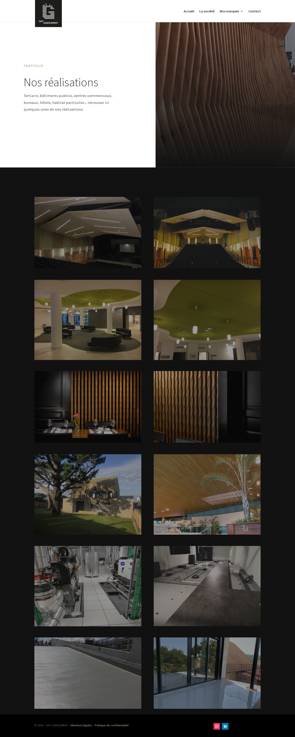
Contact (254, 11)
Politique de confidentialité (112, 725)
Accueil (189, 11)
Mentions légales (81, 725)
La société (206, 11)
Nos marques (229, 11)
